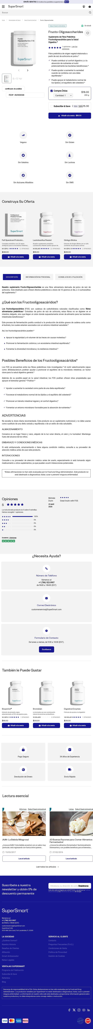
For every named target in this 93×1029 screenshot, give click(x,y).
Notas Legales (8, 960)
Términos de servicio (67, 891)
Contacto (52, 940)
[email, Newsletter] (69, 886)
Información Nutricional (38, 277)
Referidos (6, 978)
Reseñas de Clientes (10, 948)
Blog (4, 982)
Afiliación (6, 952)
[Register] (83, 885)
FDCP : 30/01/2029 (16, 95)
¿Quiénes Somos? (9, 940)
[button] (28, 70)
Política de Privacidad (57, 952)
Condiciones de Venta (57, 948)
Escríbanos (46, 649)
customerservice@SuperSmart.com (13, 926)
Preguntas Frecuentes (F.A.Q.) (61, 944)
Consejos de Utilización (70, 277)
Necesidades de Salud (14, 20)
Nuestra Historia (9, 944)
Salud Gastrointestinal (30, 20)
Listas (71, 809)
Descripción (12, 277)
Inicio (3, 20)
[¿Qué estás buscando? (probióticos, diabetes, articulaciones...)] (46, 12)
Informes (23, 809)
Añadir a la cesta (15, 257)
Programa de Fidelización (13, 970)
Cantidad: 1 (60, 95)
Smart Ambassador (10, 956)
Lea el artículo (24, 858)
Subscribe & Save (9, 974)
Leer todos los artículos (47, 867)
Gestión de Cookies (56, 956)
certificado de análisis (13, 88)
